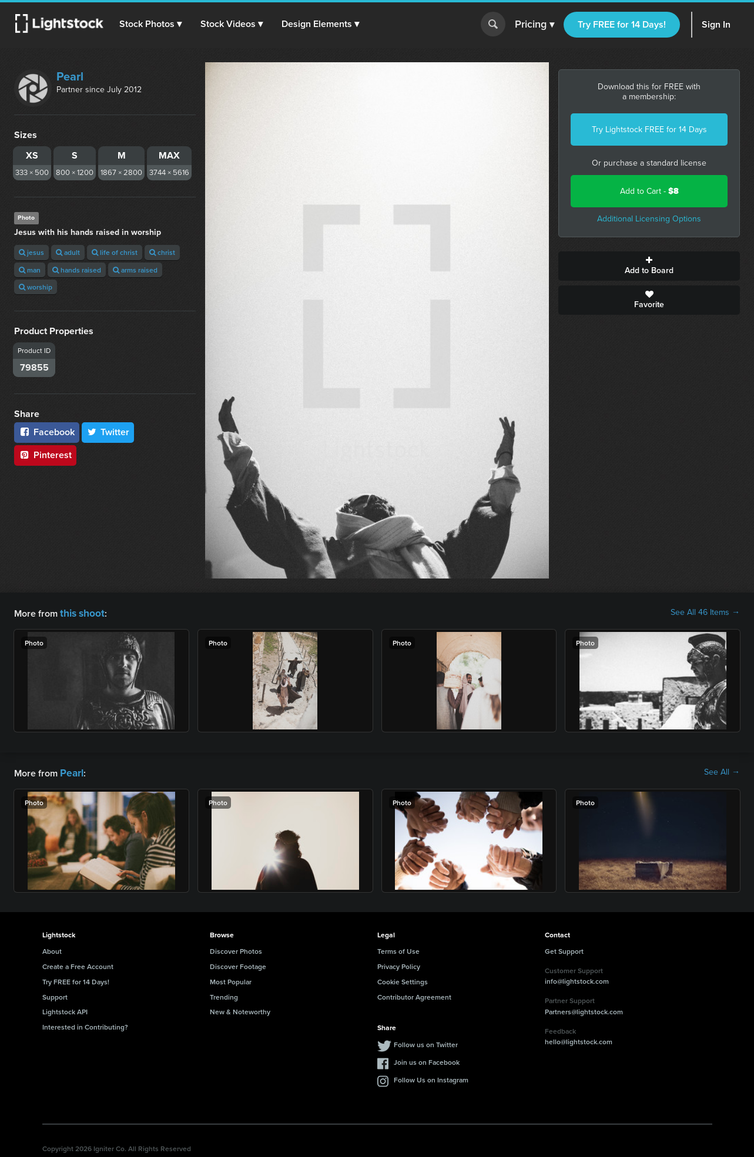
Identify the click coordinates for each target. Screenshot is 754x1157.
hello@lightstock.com (578, 1039)
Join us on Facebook (427, 1060)
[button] (152, 24)
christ (162, 252)
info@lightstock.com (577, 979)
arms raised (135, 270)
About (52, 949)
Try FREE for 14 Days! (622, 24)
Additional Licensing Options (649, 219)
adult (68, 252)
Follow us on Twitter (426, 1042)
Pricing (534, 25)
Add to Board (649, 266)
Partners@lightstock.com (584, 1009)
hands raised (76, 270)
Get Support (564, 949)
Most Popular (231, 979)
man (30, 270)
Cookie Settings (402, 979)
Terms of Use (398, 949)
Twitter (108, 432)
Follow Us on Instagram (431, 1077)
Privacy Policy (398, 964)
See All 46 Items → (705, 612)
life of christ (115, 252)
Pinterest (45, 455)
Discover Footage (238, 964)
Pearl (69, 76)
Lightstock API (65, 1009)
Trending (224, 995)
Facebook (47, 432)
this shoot (80, 612)
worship (35, 287)
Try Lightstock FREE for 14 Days (649, 129)
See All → (722, 771)
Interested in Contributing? (85, 1025)
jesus (31, 252)
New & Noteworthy (240, 1009)
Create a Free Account (77, 964)
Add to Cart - (649, 191)
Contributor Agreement (414, 995)
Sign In (716, 24)
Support (55, 995)
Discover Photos (236, 949)
